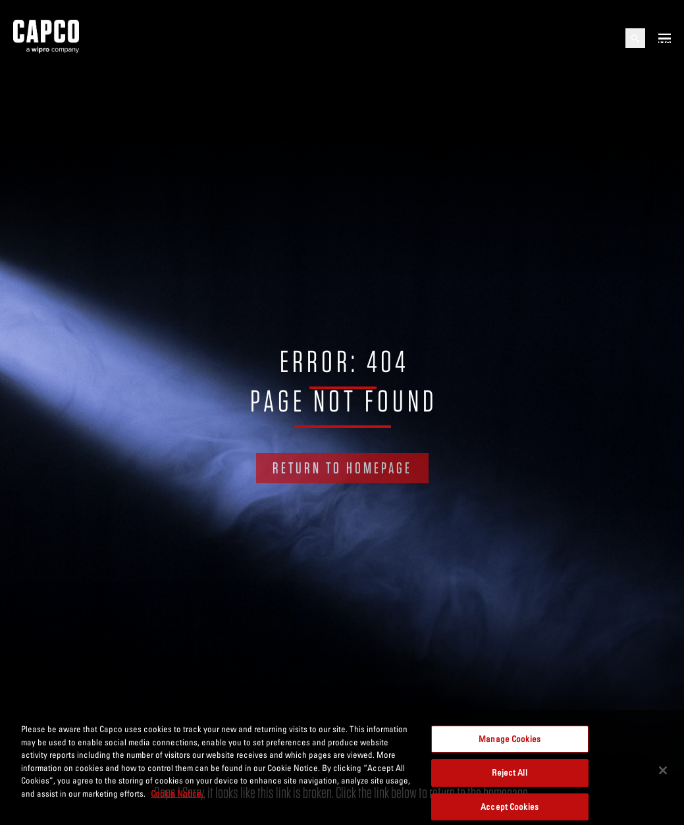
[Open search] (635, 38)
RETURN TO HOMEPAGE (342, 467)
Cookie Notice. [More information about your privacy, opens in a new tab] (177, 800)
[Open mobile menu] (664, 38)
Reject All (509, 779)
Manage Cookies (509, 744)
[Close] (662, 776)
